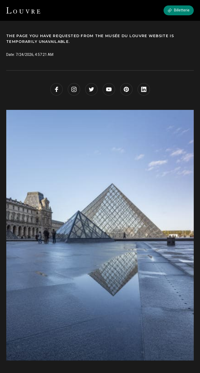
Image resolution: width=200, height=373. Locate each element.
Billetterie (179, 10)
